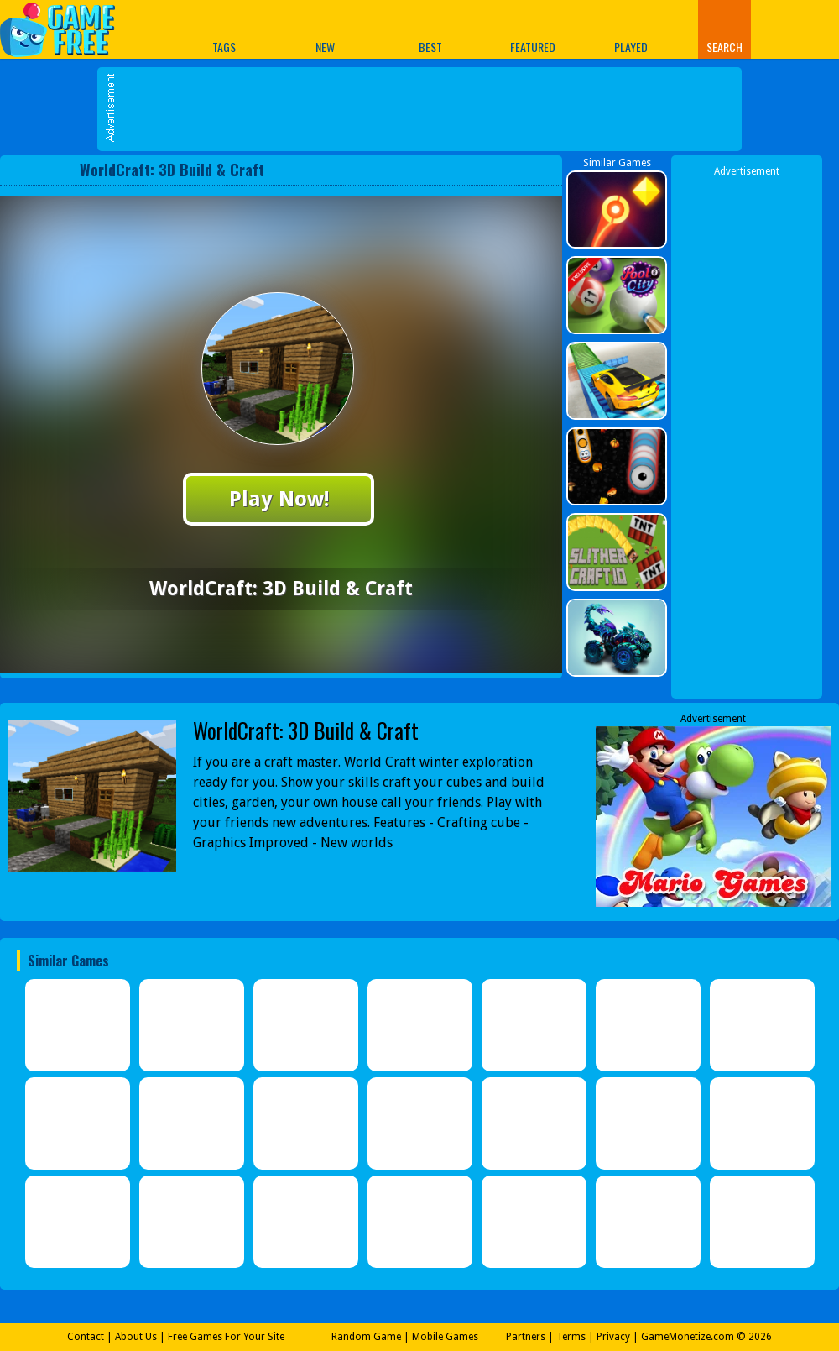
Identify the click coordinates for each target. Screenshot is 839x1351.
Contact (85, 1337)
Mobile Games (445, 1337)
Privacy (613, 1337)
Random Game (366, 1337)
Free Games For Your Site (226, 1337)
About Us (136, 1337)
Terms (571, 1337)
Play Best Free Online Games (66, 29)
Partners (525, 1337)
